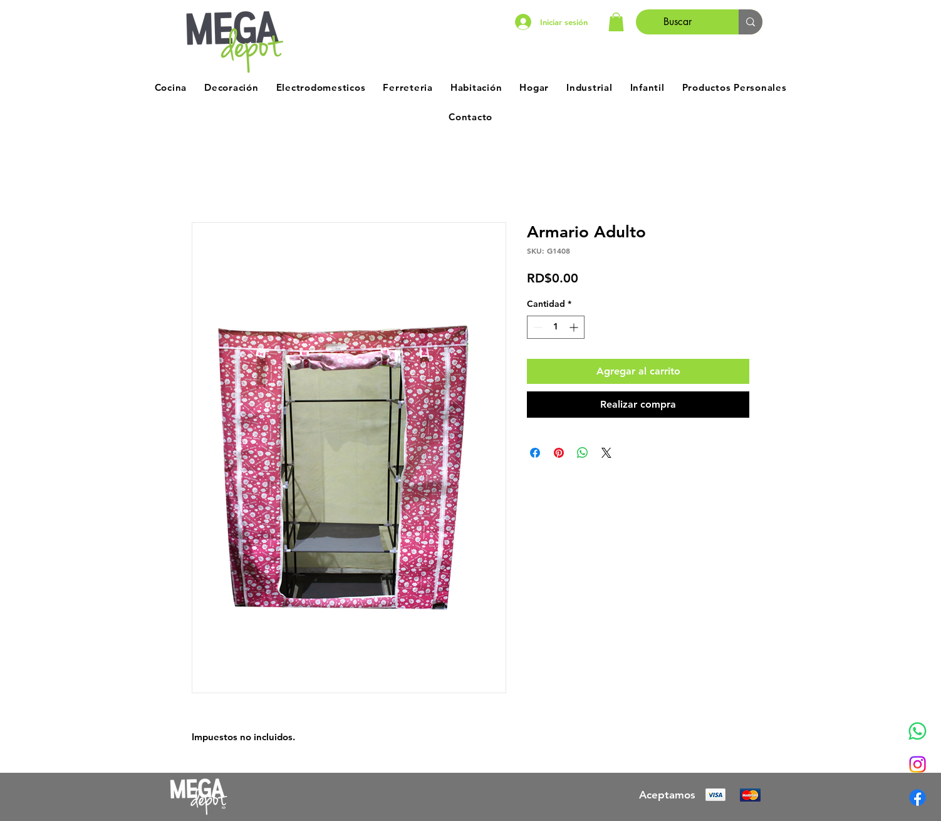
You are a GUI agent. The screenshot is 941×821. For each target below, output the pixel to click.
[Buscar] (677, 21)
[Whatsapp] (917, 731)
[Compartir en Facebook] (535, 452)
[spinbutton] (555, 327)
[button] (616, 22)
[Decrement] (536, 327)
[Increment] (575, 327)
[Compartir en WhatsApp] (582, 452)
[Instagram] (917, 764)
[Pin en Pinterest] (558, 452)
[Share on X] (606, 452)
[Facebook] (917, 797)
